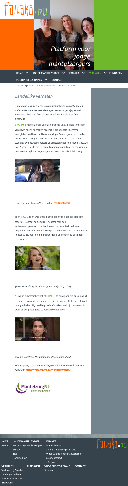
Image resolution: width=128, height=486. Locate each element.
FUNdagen (115, 73)
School (16, 449)
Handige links (20, 458)
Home (19, 73)
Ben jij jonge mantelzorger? (27, 445)
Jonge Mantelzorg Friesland (61, 449)
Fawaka (74, 73)
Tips (15, 453)
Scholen (48, 470)
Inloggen (7, 482)
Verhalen (95, 73)
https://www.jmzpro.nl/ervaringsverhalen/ (48, 369)
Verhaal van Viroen (67, 85)
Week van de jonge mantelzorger (64, 453)
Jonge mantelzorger (46, 73)
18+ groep (51, 462)
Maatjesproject (54, 458)
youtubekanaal (62, 203)
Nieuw (4, 445)
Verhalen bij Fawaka (25, 85)
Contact (57, 80)
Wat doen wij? (53, 445)
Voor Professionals (29, 80)
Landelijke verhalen (46, 85)
